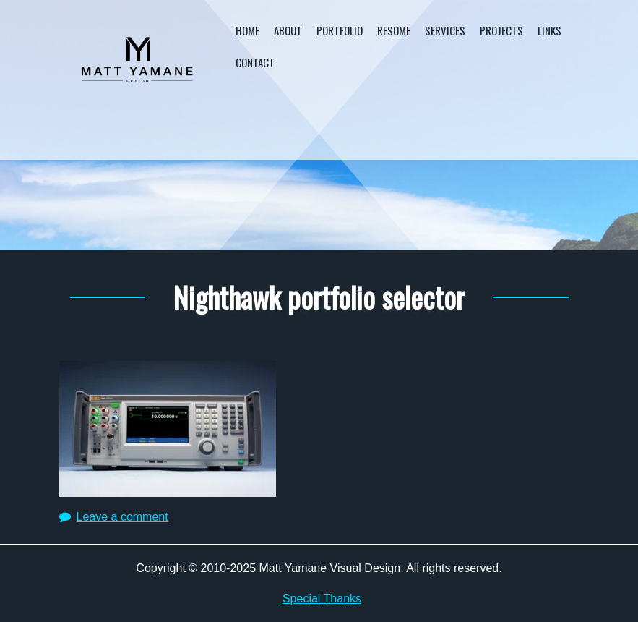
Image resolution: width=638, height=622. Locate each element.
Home (247, 30)
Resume (393, 30)
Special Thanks (322, 598)
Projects (501, 30)
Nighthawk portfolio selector (319, 297)
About (288, 30)
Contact (255, 62)
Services (445, 30)
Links (549, 30)
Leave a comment (122, 517)
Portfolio (339, 30)
